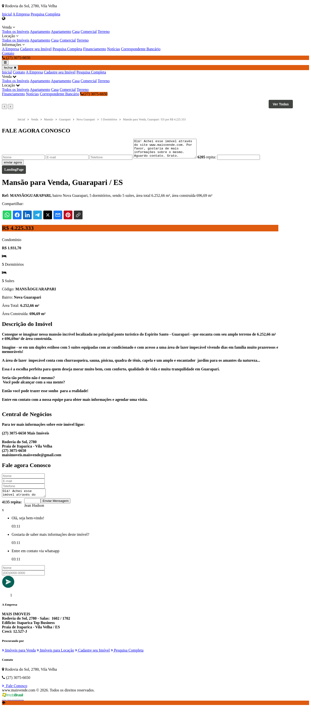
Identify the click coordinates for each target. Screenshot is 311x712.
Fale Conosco (14, 691)
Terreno (104, 31)
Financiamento (94, 49)
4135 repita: (12, 507)
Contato (8, 53)
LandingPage (13, 173)
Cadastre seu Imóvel (36, 49)
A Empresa (21, 14)
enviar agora (13, 166)
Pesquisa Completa (45, 14)
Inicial (7, 14)
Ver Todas (281, 104)
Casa (76, 31)
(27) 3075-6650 (93, 94)
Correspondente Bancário (140, 49)
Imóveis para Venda (19, 655)
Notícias (113, 49)
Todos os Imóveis (15, 31)
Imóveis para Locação (55, 655)
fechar (10, 67)
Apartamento (40, 31)
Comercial (89, 31)
